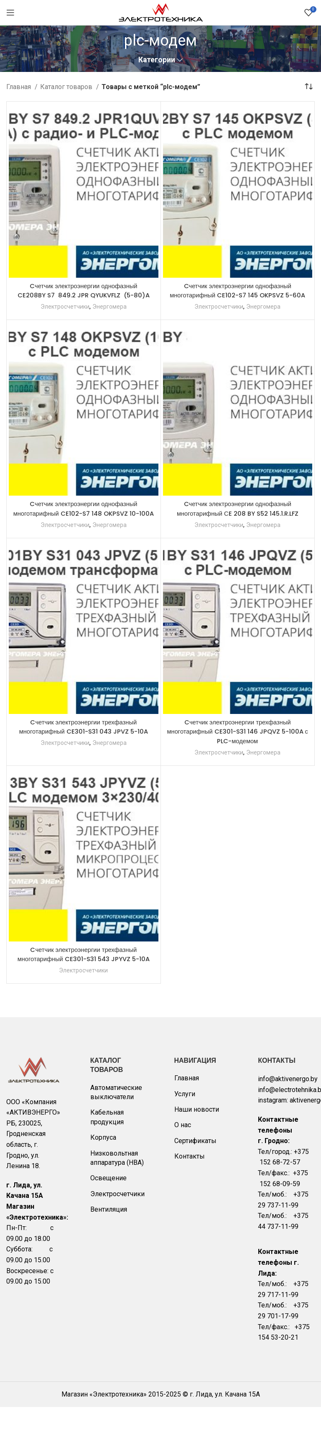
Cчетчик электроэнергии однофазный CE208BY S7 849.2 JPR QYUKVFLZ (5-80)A (83, 295)
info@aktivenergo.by (288, 1107)
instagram (272, 1129)
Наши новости (196, 1137)
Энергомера (110, 316)
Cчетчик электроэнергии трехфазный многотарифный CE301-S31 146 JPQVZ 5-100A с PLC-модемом (237, 750)
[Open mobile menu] (10, 12)
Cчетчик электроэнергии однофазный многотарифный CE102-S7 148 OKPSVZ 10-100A (83, 523)
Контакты (189, 1184)
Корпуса (103, 1165)
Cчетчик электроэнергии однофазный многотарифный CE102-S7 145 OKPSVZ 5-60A (237, 295)
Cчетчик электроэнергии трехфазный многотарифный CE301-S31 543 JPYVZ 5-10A (83, 978)
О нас (182, 1153)
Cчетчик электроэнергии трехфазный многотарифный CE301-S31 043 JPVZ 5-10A (84, 745)
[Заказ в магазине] (308, 86)
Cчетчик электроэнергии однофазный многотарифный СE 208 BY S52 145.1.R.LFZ (237, 518)
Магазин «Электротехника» (104, 1423)
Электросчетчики (64, 316)
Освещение (108, 1206)
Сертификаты (195, 1169)
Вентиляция (108, 1237)
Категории (156, 60)
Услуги (184, 1122)
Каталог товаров (67, 87)
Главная (19, 87)
